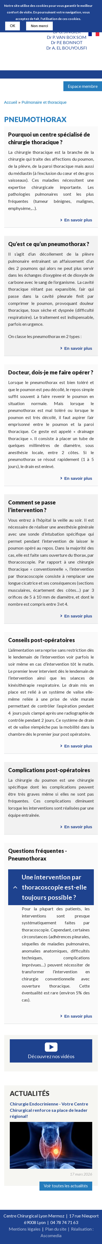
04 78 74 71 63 (64, 1222)
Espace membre (83, 86)
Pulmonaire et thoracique (43, 102)
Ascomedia (51, 1235)
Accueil (10, 102)
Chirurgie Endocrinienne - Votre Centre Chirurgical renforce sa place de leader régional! (49, 1110)
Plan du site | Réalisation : (69, 1228)
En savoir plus (78, 220)
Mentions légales (25, 1228)
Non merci (39, 26)
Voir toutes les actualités (66, 1186)
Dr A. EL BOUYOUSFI (66, 47)
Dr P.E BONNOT (67, 42)
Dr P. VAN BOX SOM (66, 37)
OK (12, 26)
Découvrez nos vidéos (51, 1056)
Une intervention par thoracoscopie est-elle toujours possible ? (49, 887)
